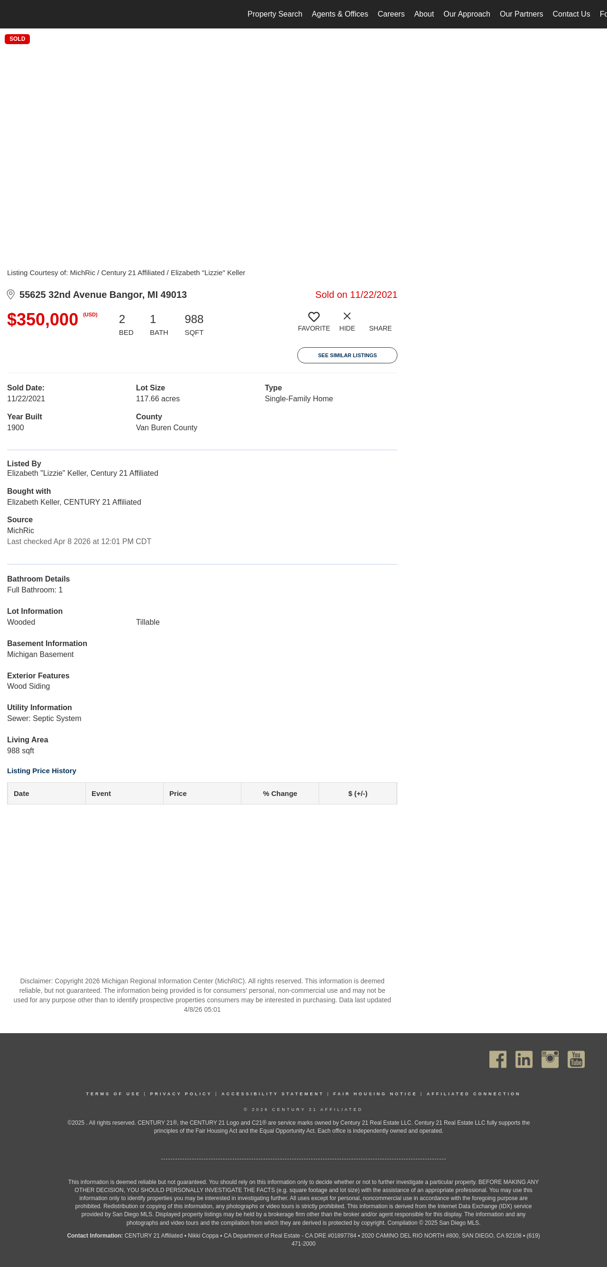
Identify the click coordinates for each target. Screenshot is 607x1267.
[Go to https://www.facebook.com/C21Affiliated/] (498, 1059)
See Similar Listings (347, 355)
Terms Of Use (113, 1093)
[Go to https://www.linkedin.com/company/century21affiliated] (524, 1059)
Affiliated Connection (474, 1093)
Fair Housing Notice (375, 1093)
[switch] (314, 325)
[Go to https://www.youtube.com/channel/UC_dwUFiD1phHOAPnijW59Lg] (576, 1059)
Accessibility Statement (272, 1093)
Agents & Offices (340, 14)
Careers (391, 14)
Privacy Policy (181, 1093)
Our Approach (466, 14)
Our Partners (521, 14)
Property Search (275, 14)
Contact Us (571, 14)
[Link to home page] (12, 14)
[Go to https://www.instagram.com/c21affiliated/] (550, 1059)
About (424, 14)
